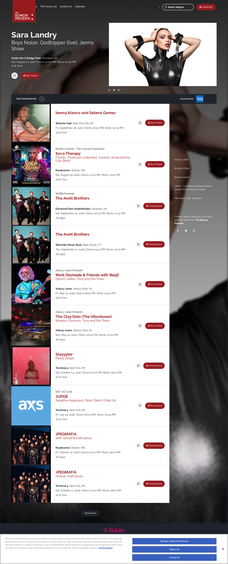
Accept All (174, 557)
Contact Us (91, 6)
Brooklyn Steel (180, 168)
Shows (42, 6)
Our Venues (55, 6)
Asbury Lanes (180, 159)
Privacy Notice (106, 548)
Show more (91, 513)
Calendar (105, 6)
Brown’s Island (180, 177)
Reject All (174, 549)
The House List (73, 6)
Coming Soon (154, 206)
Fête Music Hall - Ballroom (187, 198)
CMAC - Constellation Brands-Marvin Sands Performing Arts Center (192, 188)
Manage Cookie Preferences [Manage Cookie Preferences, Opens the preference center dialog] (174, 541)
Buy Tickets (155, 122)
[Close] (222, 548)
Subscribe (207, 7)
